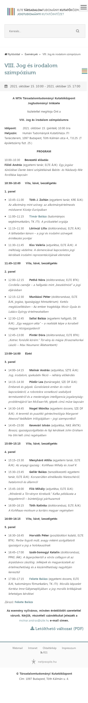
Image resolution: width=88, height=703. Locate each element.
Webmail (17, 648)
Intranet (32, 648)
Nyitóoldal (12, 54)
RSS (44, 652)
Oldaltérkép (49, 648)
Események (31, 54)
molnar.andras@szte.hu (34, 620)
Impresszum (69, 648)
